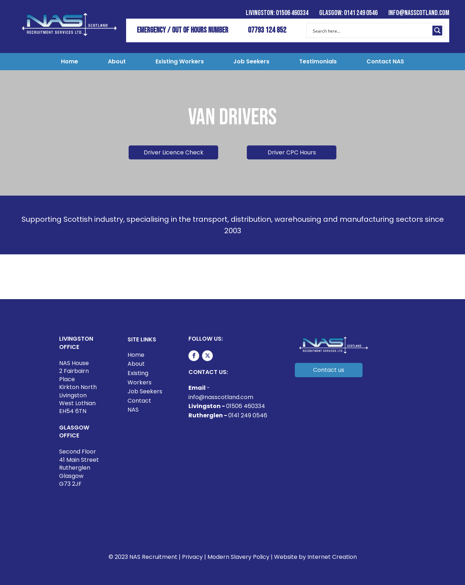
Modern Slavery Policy (238, 557)
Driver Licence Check (173, 152)
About (117, 61)
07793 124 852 (267, 30)
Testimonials (318, 61)
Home (69, 61)
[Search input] (371, 30)
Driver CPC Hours (292, 152)
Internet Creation (332, 557)
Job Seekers (251, 61)
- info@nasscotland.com (220, 392)
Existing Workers (179, 61)
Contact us (328, 370)
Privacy (192, 557)
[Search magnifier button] (437, 30)
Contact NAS (385, 61)
